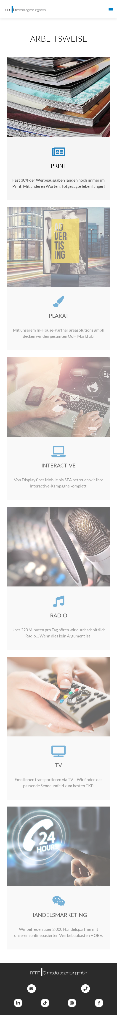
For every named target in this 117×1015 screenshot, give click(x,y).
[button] (111, 9)
